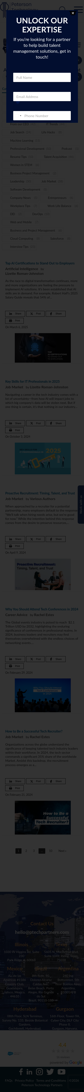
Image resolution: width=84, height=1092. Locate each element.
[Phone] (42, 116)
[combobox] (18, 116)
